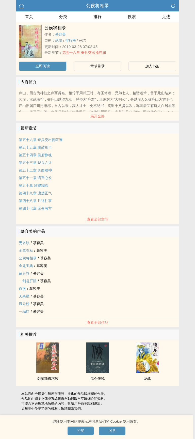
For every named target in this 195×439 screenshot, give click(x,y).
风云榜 (24, 304)
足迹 (166, 16)
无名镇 (24, 243)
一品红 (24, 311)
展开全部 (97, 116)
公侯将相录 (97, 5)
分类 (63, 16)
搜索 (132, 16)
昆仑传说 (97, 379)
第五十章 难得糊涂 (33, 185)
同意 (112, 431)
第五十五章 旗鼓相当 (35, 147)
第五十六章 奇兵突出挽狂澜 (84, 53)
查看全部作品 (97, 322)
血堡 (22, 289)
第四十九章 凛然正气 (35, 193)
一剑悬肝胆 (28, 281)
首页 (29, 16)
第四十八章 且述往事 (35, 201)
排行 (97, 16)
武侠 (58, 40)
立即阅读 (43, 66)
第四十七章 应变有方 (35, 208)
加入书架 (152, 66)
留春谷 (24, 273)
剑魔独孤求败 (47, 379)
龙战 (147, 379)
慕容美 (60, 34)
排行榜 (70, 40)
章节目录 (97, 66)
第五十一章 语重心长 (35, 178)
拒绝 (80, 431)
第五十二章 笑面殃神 (35, 170)
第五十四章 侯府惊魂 (35, 155)
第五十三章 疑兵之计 (35, 163)
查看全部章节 (97, 219)
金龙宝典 (26, 266)
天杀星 (24, 296)
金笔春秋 (26, 250)
